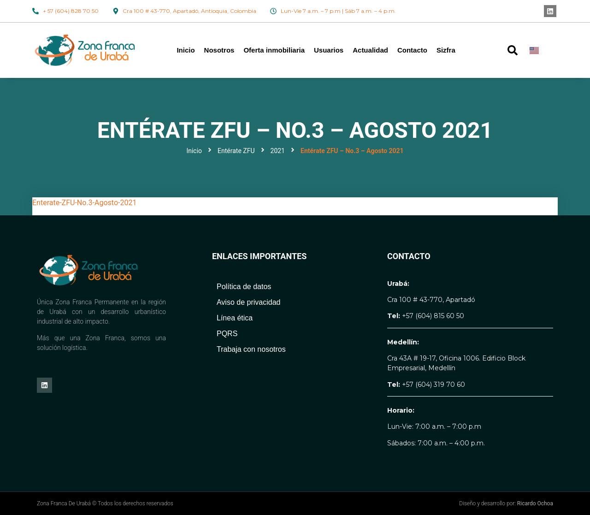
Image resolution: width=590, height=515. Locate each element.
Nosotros (219, 50)
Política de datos (244, 286)
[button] (512, 50)
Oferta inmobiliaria (274, 50)
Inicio (186, 50)
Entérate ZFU (236, 150)
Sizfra (446, 50)
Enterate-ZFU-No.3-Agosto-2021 (84, 202)
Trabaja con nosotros (251, 349)
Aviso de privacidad (248, 302)
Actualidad (370, 50)
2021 (278, 150)
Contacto (412, 50)
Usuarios (328, 50)
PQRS (227, 333)
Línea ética (235, 318)
